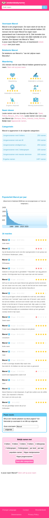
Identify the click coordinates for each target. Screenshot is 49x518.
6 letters (30, 444)
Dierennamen (16, 514)
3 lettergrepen (23, 448)
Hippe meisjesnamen (32, 452)
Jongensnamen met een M (24, 140)
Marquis (11, 116)
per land (33, 448)
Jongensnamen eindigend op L (24, 145)
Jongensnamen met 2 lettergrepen (24, 149)
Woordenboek (40, 510)
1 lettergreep (40, 444)
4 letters (15, 444)
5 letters (23, 444)
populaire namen (15, 452)
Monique (17, 118)
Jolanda (30, 118)
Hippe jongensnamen (24, 456)
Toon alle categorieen (24, 461)
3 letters (7, 444)
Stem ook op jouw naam (16, 67)
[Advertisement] (24, 16)
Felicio (4, 116)
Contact (26, 510)
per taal (40, 448)
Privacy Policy (33, 514)
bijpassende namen (18, 121)
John (17, 116)
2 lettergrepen (11, 448)
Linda (36, 118)
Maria (24, 118)
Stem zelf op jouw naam (27, 473)
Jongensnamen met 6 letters (24, 135)
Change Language (9, 510)
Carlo (22, 116)
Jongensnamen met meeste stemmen (24, 154)
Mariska (42, 118)
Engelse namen (24, 159)
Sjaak (40, 113)
